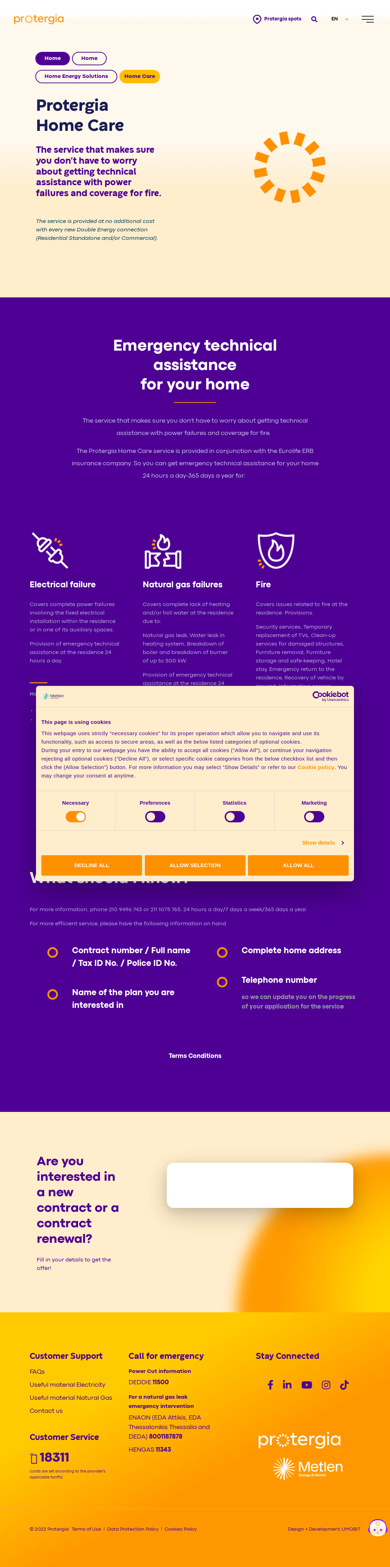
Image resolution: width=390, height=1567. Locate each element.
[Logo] (300, 1440)
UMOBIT (351, 1529)
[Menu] (368, 19)
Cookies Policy (181, 1529)
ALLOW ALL (298, 865)
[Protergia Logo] (39, 19)
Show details (318, 843)
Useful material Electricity (67, 1385)
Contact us (46, 1411)
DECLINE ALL (91, 865)
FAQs (37, 1372)
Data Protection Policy (133, 1529)
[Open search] (313, 19)
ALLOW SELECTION (195, 865)
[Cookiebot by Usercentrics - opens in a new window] (318, 696)
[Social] (270, 1386)
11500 (161, 1382)
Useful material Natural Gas (71, 1398)
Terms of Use (86, 1529)
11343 (163, 1450)
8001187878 (165, 1437)
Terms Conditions (195, 1056)
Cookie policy (316, 767)
